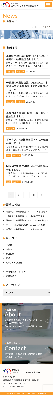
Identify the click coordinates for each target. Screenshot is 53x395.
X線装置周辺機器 (14, 262)
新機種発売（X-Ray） (16, 271)
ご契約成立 (11, 276)
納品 (8, 258)
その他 (9, 244)
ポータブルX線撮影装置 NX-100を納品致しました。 (28, 224)
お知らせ (10, 249)
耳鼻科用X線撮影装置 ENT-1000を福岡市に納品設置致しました (28, 211)
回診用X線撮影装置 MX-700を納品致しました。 (28, 229)
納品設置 (10, 253)
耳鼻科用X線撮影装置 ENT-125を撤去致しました (28, 220)
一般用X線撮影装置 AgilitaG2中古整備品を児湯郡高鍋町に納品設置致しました (28, 215)
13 (34, 195)
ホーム (34, 27)
